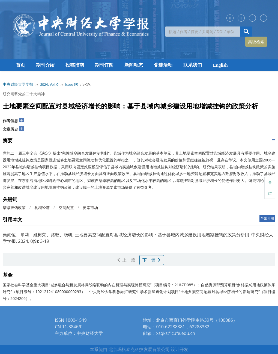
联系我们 (192, 65)
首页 (20, 65)
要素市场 (90, 207)
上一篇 (126, 260)
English (220, 65)
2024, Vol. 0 (49, 84)
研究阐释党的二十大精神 (24, 93)
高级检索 (256, 41)
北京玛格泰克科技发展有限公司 (139, 349)
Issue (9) (71, 84)
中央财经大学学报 (18, 84)
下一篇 (151, 260)
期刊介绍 (45, 65)
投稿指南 (74, 65)
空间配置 (66, 207)
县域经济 (42, 207)
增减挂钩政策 (14, 207)
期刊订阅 (104, 65)
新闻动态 (133, 65)
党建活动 (163, 65)
